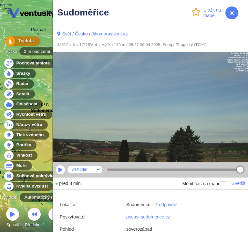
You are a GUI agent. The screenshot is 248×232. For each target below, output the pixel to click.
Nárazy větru (25, 125)
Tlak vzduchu (26, 135)
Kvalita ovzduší (28, 186)
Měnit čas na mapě (204, 183)
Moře (18, 165)
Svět (66, 33)
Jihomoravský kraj (109, 33)
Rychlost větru (27, 114)
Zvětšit (238, 183)
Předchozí (34, 218)
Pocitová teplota (29, 63)
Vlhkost (20, 155)
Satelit (19, 94)
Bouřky (20, 145)
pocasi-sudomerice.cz (148, 216)
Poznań (38, 30)
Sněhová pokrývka (32, 176)
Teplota (20, 41)
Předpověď (165, 204)
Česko (81, 33)
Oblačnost (23, 104)
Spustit (12, 218)
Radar (19, 84)
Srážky (19, 73)
